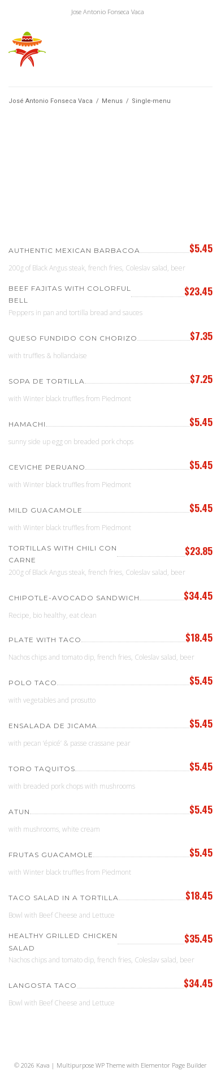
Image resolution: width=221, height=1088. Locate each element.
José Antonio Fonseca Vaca (50, 101)
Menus (112, 101)
